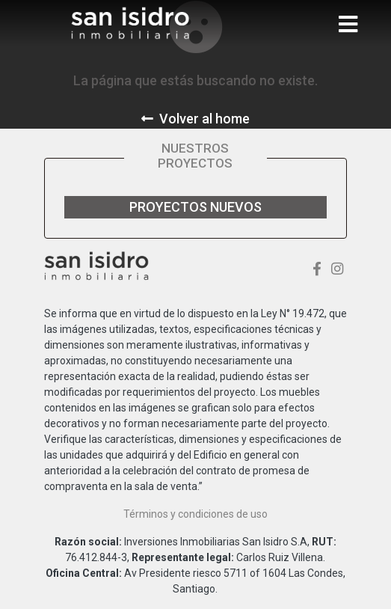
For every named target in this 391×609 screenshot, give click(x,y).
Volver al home (195, 118)
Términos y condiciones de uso (195, 514)
